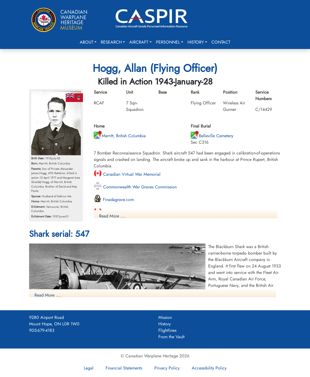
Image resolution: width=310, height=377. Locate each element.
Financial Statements (124, 368)
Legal (88, 368)
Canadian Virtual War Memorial (127, 174)
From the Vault (171, 337)
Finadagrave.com (114, 199)
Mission (165, 317)
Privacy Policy (167, 368)
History (195, 42)
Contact (220, 42)
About (86, 42)
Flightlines (167, 330)
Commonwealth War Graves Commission (135, 187)
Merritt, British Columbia (120, 136)
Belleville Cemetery (212, 136)
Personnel (168, 42)
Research (111, 42)
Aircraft (138, 42)
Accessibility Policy (209, 368)
